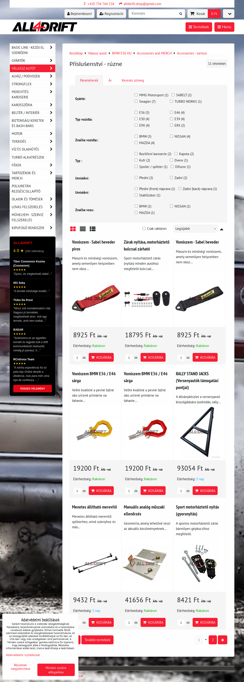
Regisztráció (111, 13)
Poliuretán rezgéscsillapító (26, 188)
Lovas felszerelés (33, 207)
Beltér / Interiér (33, 113)
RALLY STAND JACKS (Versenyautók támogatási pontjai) (197, 380)
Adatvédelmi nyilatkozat (23, 655)
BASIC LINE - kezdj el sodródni (33, 50)
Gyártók (33, 60)
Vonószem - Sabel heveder (197, 242)
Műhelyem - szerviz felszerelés (33, 217)
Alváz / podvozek (33, 76)
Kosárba (101, 357)
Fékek (33, 165)
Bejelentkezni (79, 13)
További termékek (97, 639)
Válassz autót (33, 68)
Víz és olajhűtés (33, 149)
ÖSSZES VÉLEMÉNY (32, 388)
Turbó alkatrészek (28, 157)
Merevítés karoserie (33, 94)
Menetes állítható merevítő (94, 507)
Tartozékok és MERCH (33, 175)
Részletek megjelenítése (20, 667)
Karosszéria (33, 105)
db (79, 358)
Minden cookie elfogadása (56, 669)
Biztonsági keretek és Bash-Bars (33, 123)
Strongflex (33, 84)
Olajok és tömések (33, 199)
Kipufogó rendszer (33, 228)
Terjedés (33, 141)
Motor (33, 133)
